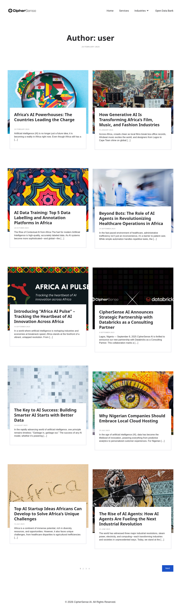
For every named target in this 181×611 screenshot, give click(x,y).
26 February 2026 (91, 47)
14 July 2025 (19, 524)
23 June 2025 (104, 529)
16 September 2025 (22, 327)
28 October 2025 (21, 228)
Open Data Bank (164, 10)
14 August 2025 (20, 425)
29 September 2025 (107, 229)
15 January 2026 (106, 130)
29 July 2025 (104, 430)
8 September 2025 (106, 332)
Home (110, 10)
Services (124, 10)
